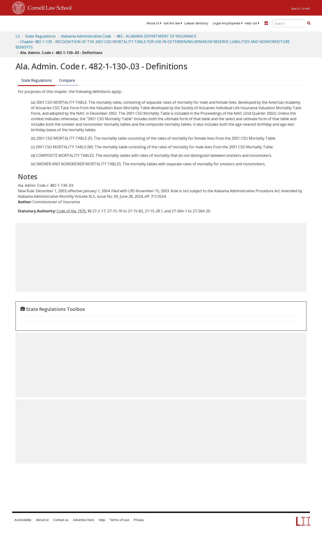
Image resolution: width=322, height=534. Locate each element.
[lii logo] (63, 23)
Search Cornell (300, 9)
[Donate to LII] (266, 23)
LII (18, 36)
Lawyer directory (196, 23)
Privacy (139, 520)
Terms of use (119, 520)
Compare (67, 80)
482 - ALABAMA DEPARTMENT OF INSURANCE (156, 36)
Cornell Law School (48, 7)
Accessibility (22, 520)
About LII (152, 23)
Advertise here (83, 520)
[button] (308, 23)
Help (102, 520)
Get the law (172, 23)
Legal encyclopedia (226, 23)
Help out (251, 23)
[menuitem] (152, 23)
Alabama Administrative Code (86, 36)
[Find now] (308, 23)
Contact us (60, 520)
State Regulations (40, 36)
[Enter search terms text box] (289, 23)
